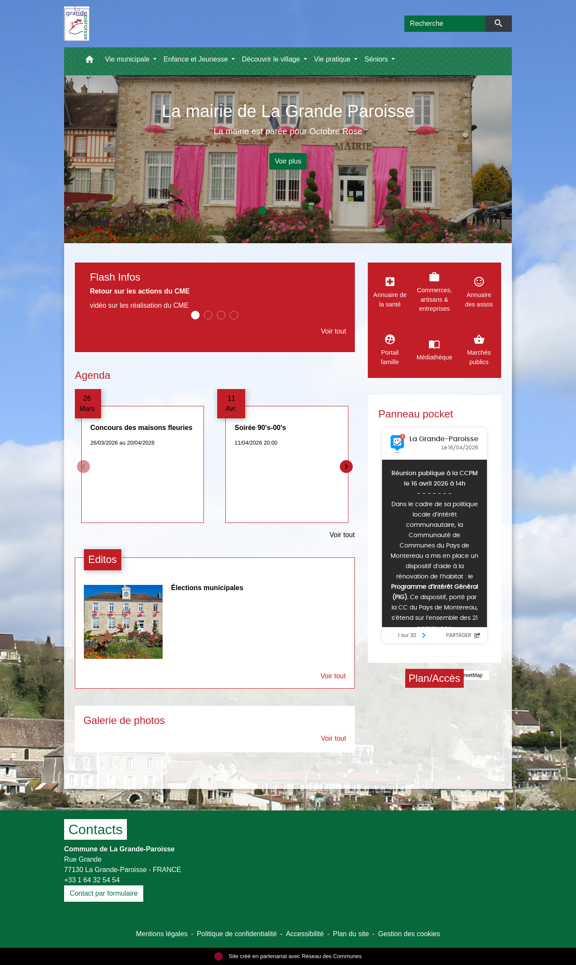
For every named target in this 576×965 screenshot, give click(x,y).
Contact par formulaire (104, 893)
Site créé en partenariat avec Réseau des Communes (288, 956)
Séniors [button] (377, 59)
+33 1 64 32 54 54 (92, 880)
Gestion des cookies (409, 933)
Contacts (95, 829)
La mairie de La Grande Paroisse (288, 111)
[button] (89, 61)
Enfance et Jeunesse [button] (196, 59)
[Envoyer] (498, 23)
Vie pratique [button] (333, 59)
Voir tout (333, 331)
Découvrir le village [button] (272, 59)
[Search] (444, 23)
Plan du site (351, 933)
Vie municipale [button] (128, 59)
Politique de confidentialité (237, 933)
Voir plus (288, 161)
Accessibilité (305, 933)
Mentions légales (162, 933)
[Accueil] (76, 23)
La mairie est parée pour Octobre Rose (288, 131)
